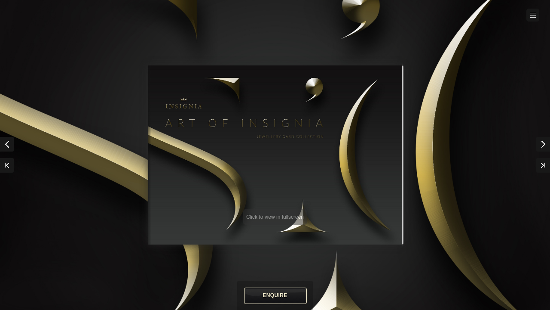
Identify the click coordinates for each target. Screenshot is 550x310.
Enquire (275, 295)
